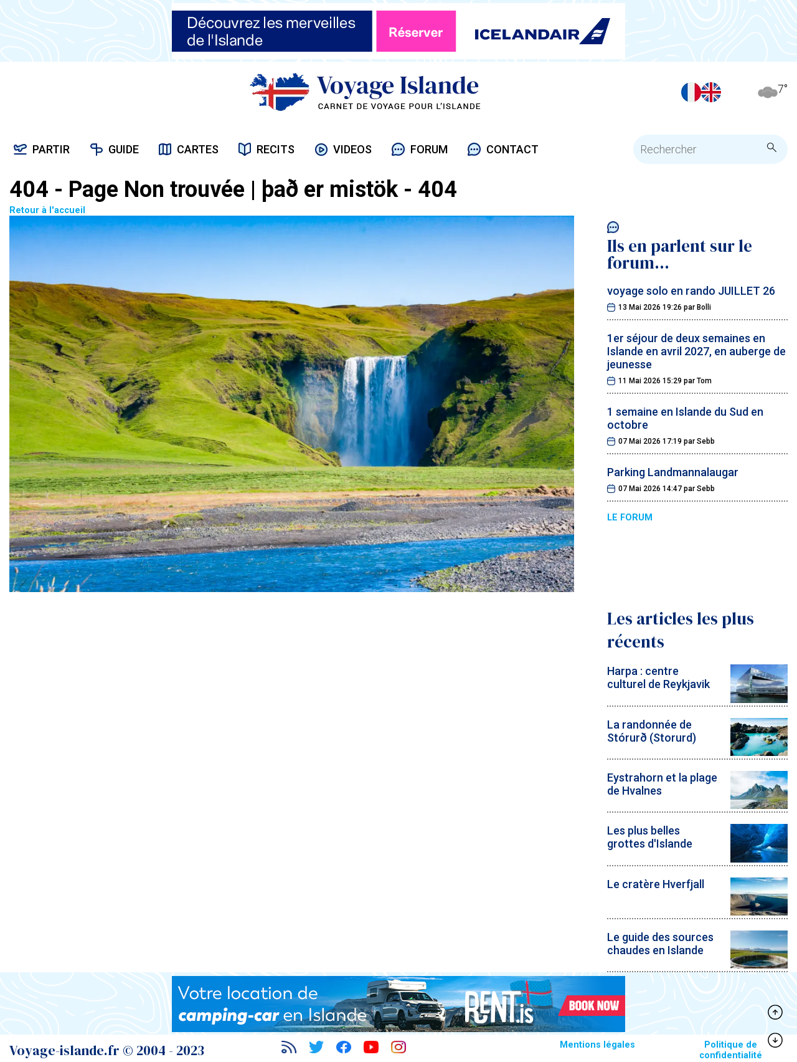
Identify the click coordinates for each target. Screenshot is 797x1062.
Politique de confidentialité (730, 1050)
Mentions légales (597, 1045)
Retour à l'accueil (291, 400)
